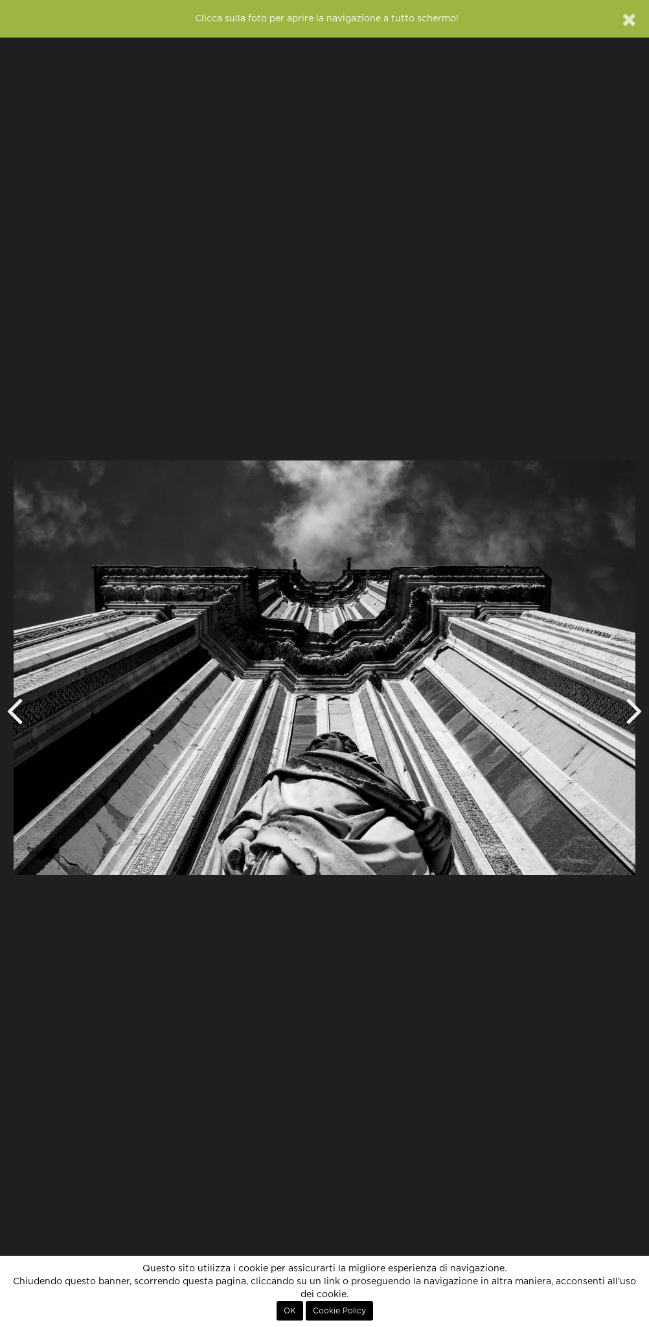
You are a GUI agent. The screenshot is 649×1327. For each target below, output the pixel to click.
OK (290, 1311)
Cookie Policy (339, 1311)
